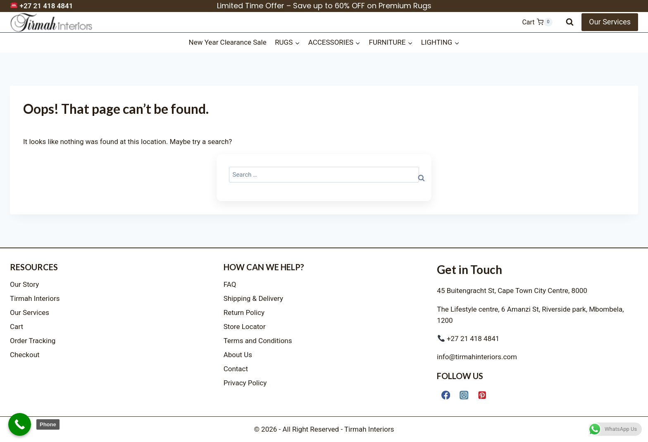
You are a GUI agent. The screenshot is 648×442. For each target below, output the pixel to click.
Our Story (24, 284)
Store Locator (245, 326)
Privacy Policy (245, 383)
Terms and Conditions (258, 340)
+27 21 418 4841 (41, 6)
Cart (16, 326)
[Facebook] (446, 395)
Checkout (25, 355)
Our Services (610, 21)
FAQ (230, 284)
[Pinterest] (482, 395)
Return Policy (244, 312)
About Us (238, 355)
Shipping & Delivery (253, 298)
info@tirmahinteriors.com (477, 357)
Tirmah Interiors (35, 298)
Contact (236, 369)
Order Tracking (32, 340)
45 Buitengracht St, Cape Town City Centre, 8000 (512, 290)
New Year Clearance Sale (228, 42)
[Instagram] (464, 395)
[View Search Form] (569, 22)
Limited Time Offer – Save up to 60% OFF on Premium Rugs (324, 5)
